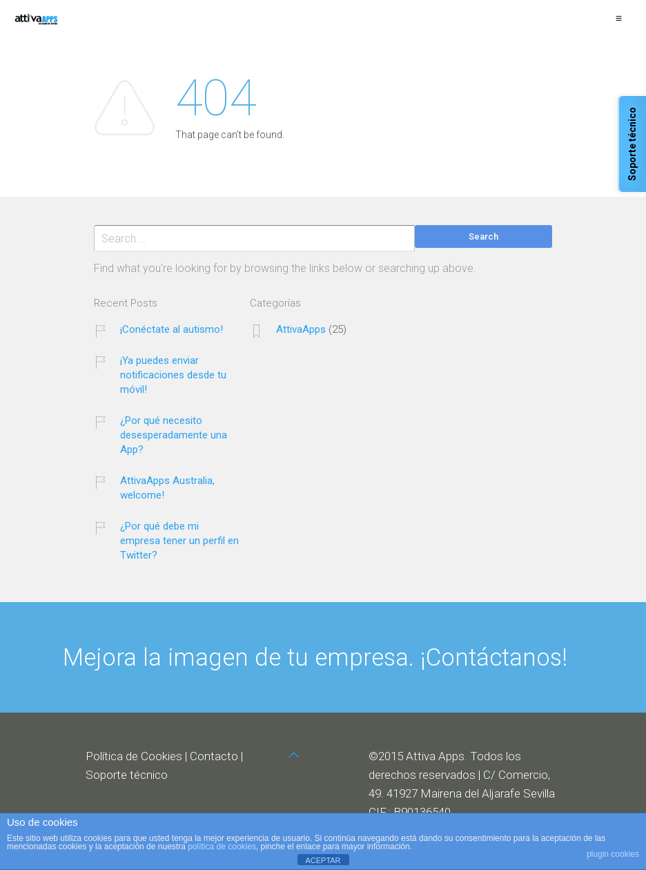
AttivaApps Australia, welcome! (167, 487)
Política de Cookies (134, 756)
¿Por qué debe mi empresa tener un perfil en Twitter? (179, 540)
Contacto (214, 756)
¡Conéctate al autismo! (171, 329)
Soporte (106, 775)
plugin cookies (613, 854)
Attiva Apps (435, 756)
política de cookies (222, 846)
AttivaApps (301, 329)
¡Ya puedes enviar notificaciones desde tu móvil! (173, 375)
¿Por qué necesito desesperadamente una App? (173, 435)
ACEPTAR (322, 860)
